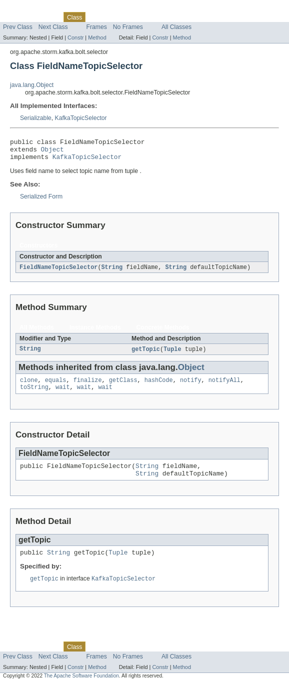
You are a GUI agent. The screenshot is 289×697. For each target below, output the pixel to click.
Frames (96, 27)
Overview (15, 17)
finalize (88, 386)
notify (191, 386)
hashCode (158, 386)
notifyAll (224, 386)
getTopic (146, 354)
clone (29, 386)
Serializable (36, 118)
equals (55, 386)
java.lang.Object (32, 85)
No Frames (128, 27)
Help (190, 17)
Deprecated (142, 17)
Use (96, 17)
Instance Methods (95, 332)
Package (46, 17)
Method (97, 37)
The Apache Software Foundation (81, 688)
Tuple (173, 354)
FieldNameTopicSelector (59, 272)
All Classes (177, 27)
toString (34, 394)
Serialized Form (41, 201)
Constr (76, 37)
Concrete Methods (163, 332)
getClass (123, 386)
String (111, 272)
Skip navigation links (27, 8)
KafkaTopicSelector (81, 118)
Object (52, 152)
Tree (114, 17)
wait (63, 394)
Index (171, 17)
